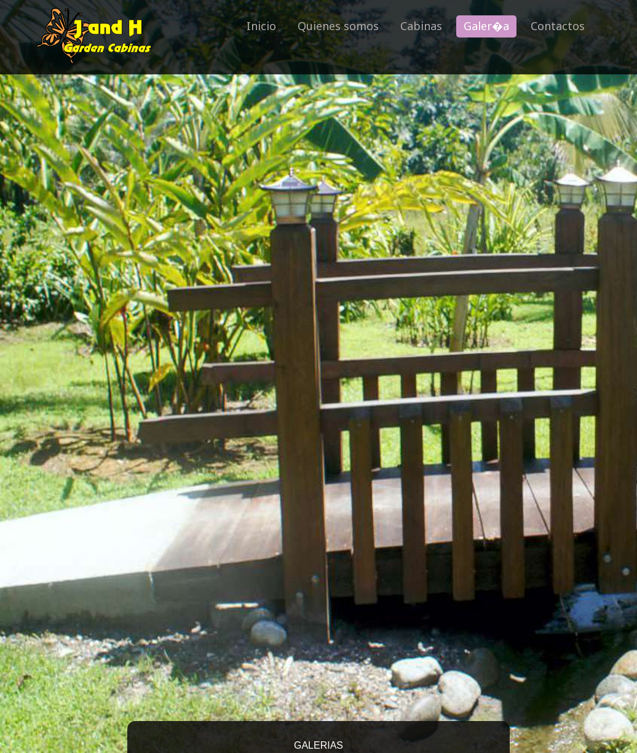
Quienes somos (338, 25)
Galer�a (486, 25)
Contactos (558, 25)
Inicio (261, 25)
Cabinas (421, 25)
